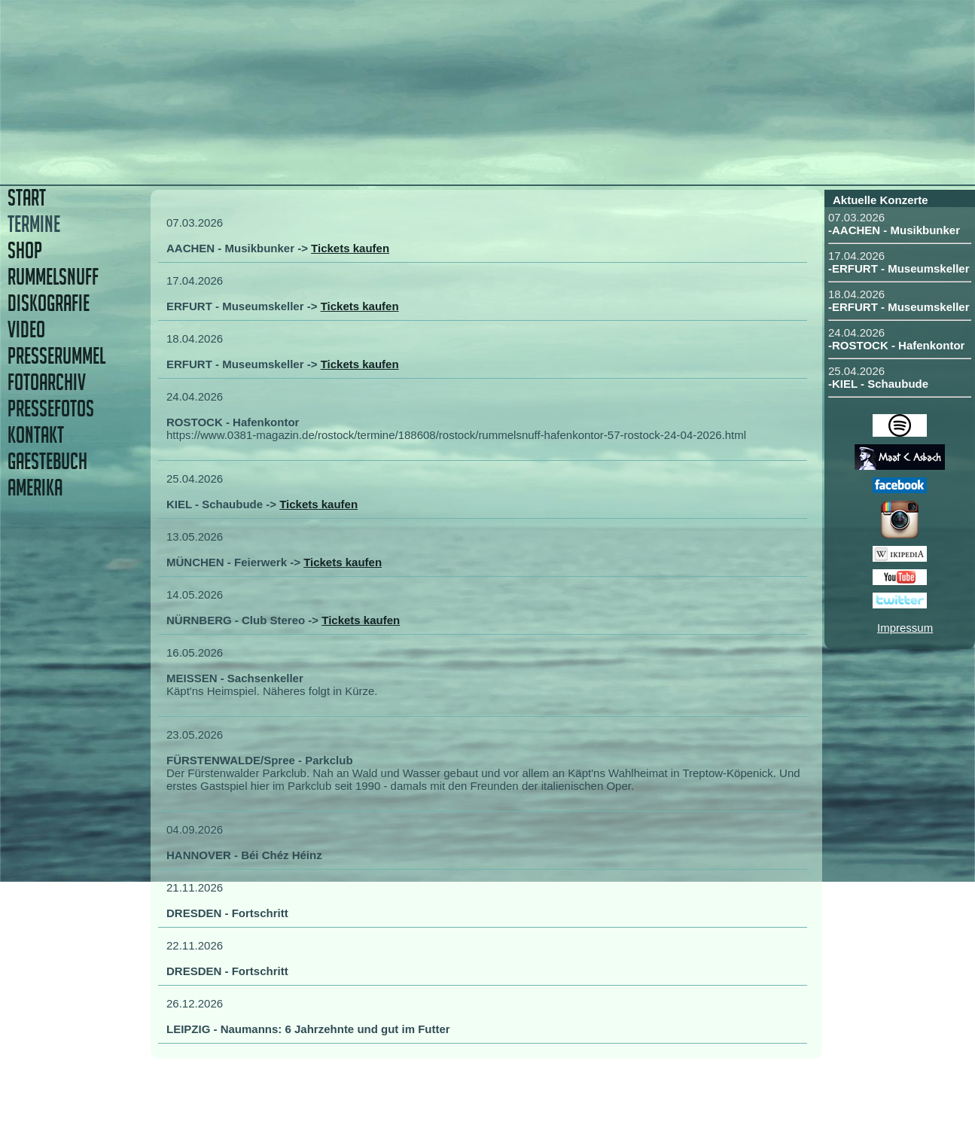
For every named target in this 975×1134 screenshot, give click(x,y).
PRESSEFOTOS (51, 408)
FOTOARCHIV (47, 382)
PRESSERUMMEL (56, 355)
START (27, 197)
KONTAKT (36, 434)
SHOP (25, 250)
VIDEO (26, 329)
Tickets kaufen (350, 248)
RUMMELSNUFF (53, 276)
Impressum (905, 627)
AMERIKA (35, 487)
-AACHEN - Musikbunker (894, 230)
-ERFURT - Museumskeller (899, 268)
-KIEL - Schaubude (878, 383)
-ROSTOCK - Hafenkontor (896, 345)
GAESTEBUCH (47, 461)
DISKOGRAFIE (49, 303)
